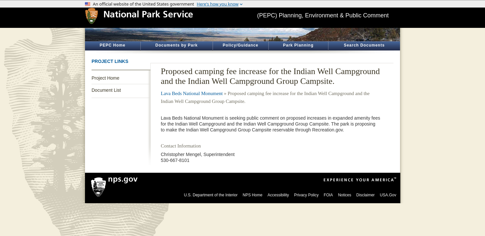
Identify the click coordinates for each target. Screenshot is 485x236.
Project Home (105, 78)
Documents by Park (176, 45)
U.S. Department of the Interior (211, 195)
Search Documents (364, 45)
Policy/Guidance (240, 45)
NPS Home (253, 195)
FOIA (328, 195)
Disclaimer (365, 195)
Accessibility (278, 195)
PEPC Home (112, 45)
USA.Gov (388, 195)
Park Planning (298, 45)
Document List (106, 90)
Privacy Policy (306, 195)
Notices (344, 195)
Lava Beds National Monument (192, 93)
